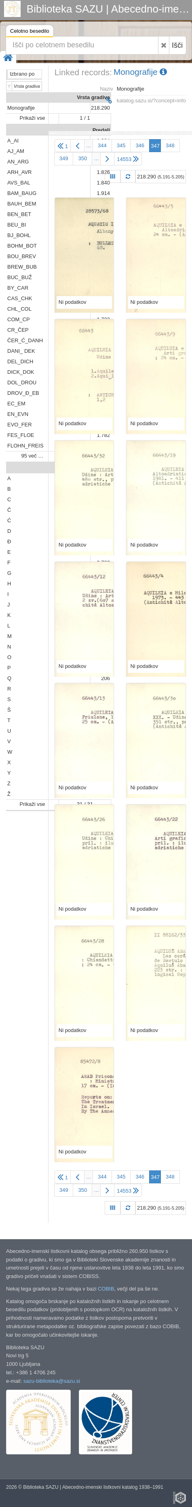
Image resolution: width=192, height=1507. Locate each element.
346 (139, 145)
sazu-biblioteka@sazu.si (51, 1381)
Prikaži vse (32, 118)
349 (63, 158)
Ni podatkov (73, 302)
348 (170, 145)
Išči (177, 45)
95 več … (32, 456)
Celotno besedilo (29, 32)
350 (82, 158)
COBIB (106, 1289)
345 (121, 145)
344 (102, 145)
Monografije (140, 71)
